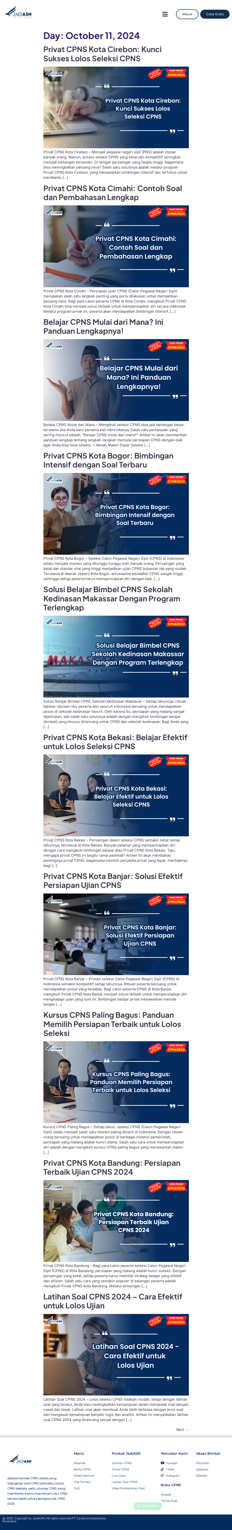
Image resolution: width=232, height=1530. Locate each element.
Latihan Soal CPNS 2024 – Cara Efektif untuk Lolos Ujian (112, 1301)
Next (182, 1429)
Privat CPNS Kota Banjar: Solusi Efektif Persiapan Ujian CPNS (113, 880)
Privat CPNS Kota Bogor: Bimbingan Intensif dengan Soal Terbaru (108, 460)
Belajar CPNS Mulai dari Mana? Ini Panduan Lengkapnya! (103, 326)
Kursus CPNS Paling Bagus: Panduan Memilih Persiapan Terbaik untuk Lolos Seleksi (112, 1023)
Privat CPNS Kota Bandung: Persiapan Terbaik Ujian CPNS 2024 (111, 1167)
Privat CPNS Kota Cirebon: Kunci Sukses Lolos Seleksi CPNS (102, 53)
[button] (165, 14)
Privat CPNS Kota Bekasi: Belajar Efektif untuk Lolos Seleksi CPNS (115, 741)
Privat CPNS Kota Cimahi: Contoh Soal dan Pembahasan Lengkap (112, 192)
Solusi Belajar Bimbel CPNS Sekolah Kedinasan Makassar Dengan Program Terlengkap (111, 598)
